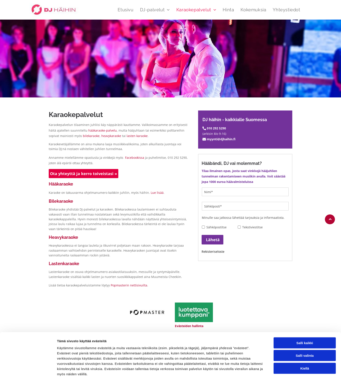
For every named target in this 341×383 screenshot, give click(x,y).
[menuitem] (122, 10)
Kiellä (304, 354)
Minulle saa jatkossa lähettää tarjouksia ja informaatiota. (243, 218)
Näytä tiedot (232, 374)
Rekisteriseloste (213, 251)
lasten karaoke (137, 136)
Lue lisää (157, 193)
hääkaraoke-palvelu (102, 130)
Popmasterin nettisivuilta (129, 285)
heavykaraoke (111, 136)
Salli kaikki (304, 329)
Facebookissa (134, 158)
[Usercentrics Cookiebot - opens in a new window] (28, 374)
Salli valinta (305, 342)
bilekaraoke (91, 136)
